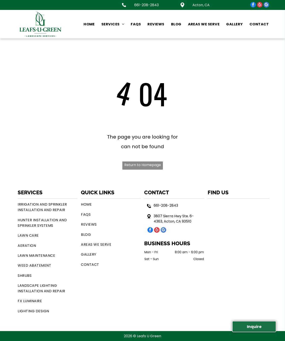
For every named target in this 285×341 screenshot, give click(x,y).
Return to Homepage (142, 164)
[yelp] (260, 5)
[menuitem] (86, 24)
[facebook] (253, 5)
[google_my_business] (266, 5)
